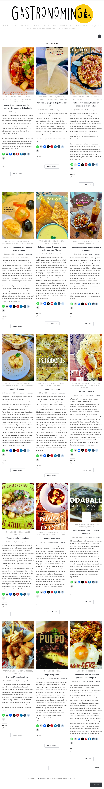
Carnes (27, 97)
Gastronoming (18, 115)
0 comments (29, 115)
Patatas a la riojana (52, 543)
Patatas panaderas (51, 393)
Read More (17, 177)
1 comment (63, 397)
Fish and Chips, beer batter (18, 681)
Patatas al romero (86, 396)
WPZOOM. (73, 785)
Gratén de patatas (18, 393)
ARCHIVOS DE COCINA (14, 97)
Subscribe (96, 785)
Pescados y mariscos (22, 675)
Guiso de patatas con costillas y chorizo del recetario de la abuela (17, 108)
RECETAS (7, 99)
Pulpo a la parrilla (52, 679)
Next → (97, 775)
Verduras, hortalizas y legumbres (51, 99)
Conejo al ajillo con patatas (18, 542)
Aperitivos (77, 388)
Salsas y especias (52, 245)
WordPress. (41, 785)
